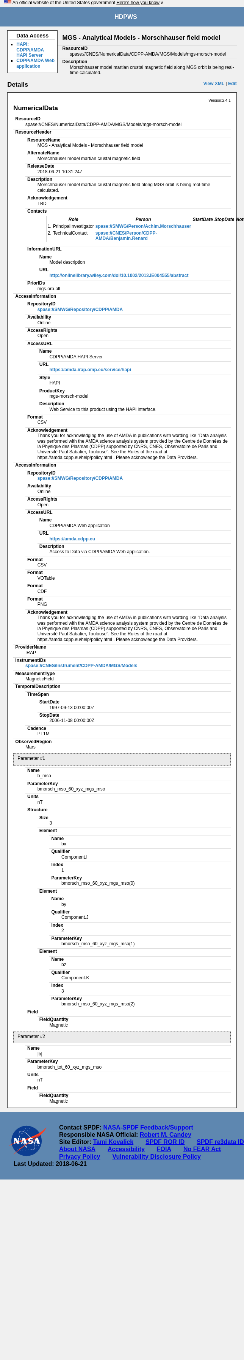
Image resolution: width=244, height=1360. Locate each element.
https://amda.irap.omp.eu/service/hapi (90, 369)
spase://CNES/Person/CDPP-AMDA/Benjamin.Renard (126, 235)
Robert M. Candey (165, 1134)
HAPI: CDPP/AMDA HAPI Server (30, 50)
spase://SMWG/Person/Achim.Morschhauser (143, 226)
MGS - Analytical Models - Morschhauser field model (141, 37)
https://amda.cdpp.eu (72, 539)
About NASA (77, 1149)
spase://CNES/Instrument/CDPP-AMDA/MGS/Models (81, 665)
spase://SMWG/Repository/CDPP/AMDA (80, 309)
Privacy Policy (79, 1156)
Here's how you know (138, 2)
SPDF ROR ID (165, 1142)
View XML (213, 83)
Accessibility (126, 1149)
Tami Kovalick (113, 1142)
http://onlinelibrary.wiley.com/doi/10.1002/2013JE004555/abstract (118, 275)
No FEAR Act (202, 1149)
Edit (232, 83)
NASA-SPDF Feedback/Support (148, 1127)
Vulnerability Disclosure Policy (157, 1156)
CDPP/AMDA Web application (35, 63)
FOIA (164, 1149)
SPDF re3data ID (220, 1142)
